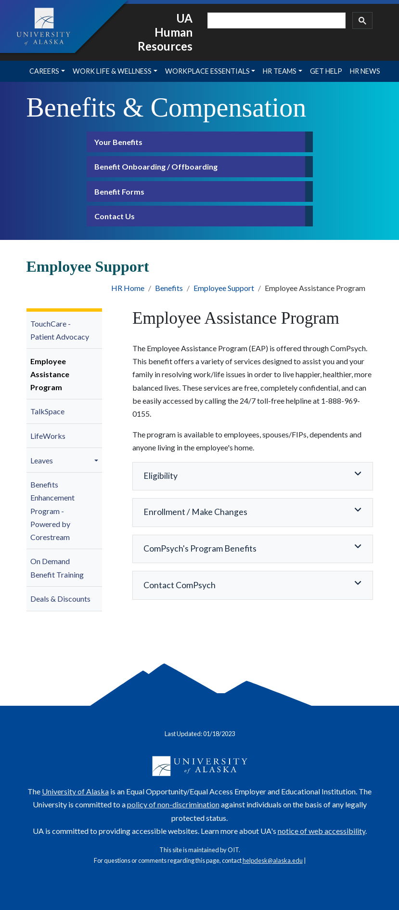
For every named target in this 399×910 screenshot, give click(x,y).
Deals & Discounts (60, 598)
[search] (275, 20)
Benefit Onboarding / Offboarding (156, 166)
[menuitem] (64, 330)
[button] (97, 460)
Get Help (326, 71)
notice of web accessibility (321, 830)
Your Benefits (118, 141)
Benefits (169, 287)
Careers (44, 71)
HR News (365, 71)
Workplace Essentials (207, 71)
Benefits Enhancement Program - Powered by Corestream (52, 510)
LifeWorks (47, 435)
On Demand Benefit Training (57, 567)
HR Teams (279, 71)
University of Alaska (75, 791)
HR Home (127, 287)
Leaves (41, 460)
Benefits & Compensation (166, 107)
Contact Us (114, 216)
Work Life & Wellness (112, 71)
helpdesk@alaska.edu (273, 860)
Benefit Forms (119, 191)
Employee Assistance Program (49, 374)
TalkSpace (47, 411)
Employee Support (223, 287)
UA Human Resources (165, 32)
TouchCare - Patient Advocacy (59, 330)
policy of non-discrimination (173, 804)
